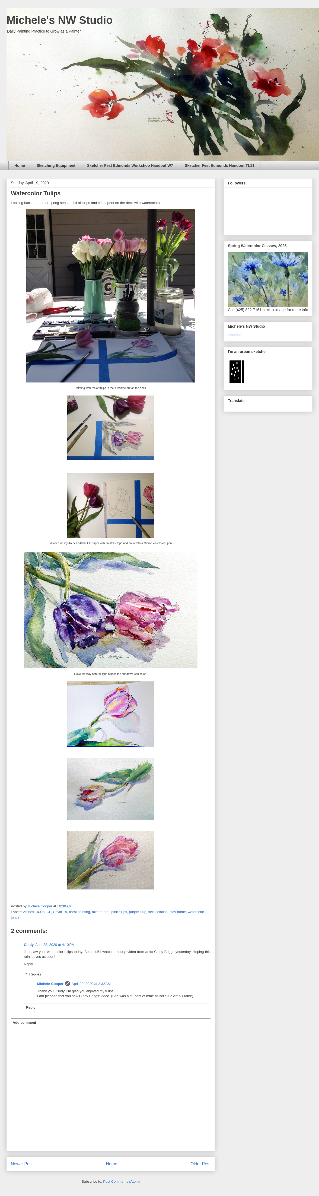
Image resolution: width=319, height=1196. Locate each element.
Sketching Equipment (56, 165)
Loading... (236, 335)
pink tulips (119, 912)
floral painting (79, 912)
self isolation (158, 912)
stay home (178, 912)
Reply (28, 964)
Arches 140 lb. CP (37, 912)
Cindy (29, 945)
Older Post (200, 1164)
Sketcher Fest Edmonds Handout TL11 (219, 165)
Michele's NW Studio (60, 20)
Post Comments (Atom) (121, 1181)
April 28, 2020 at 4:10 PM (55, 945)
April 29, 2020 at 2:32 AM (91, 984)
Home (19, 165)
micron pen (100, 912)
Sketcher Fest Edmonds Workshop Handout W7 (130, 165)
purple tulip (137, 912)
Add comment (24, 1022)
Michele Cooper (50, 984)
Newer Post (22, 1164)
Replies (35, 974)
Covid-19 (60, 912)
